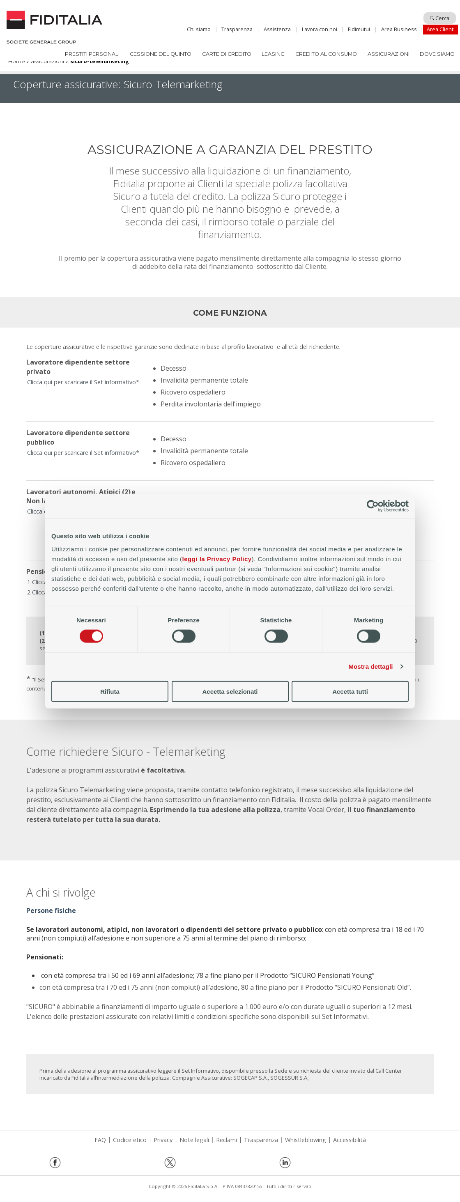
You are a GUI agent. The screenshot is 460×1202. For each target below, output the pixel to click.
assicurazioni (47, 61)
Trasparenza (237, 29)
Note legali (194, 1140)
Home (54, 27)
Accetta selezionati (230, 691)
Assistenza (277, 29)
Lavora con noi (319, 29)
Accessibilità (349, 1140)
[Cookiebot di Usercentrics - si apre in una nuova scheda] (373, 506)
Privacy (163, 1140)
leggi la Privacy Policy (217, 558)
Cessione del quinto (160, 54)
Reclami (226, 1140)
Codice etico (130, 1140)
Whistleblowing (305, 1140)
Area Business (399, 29)
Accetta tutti (350, 691)
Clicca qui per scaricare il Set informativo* (83, 382)
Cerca (439, 18)
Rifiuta (110, 691)
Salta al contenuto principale (230, 9)
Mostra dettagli (370, 666)
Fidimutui (359, 29)
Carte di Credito (226, 54)
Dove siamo (437, 54)
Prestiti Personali (92, 54)
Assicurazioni (388, 54)
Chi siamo (199, 29)
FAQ (100, 1140)
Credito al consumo (326, 54)
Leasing (273, 54)
